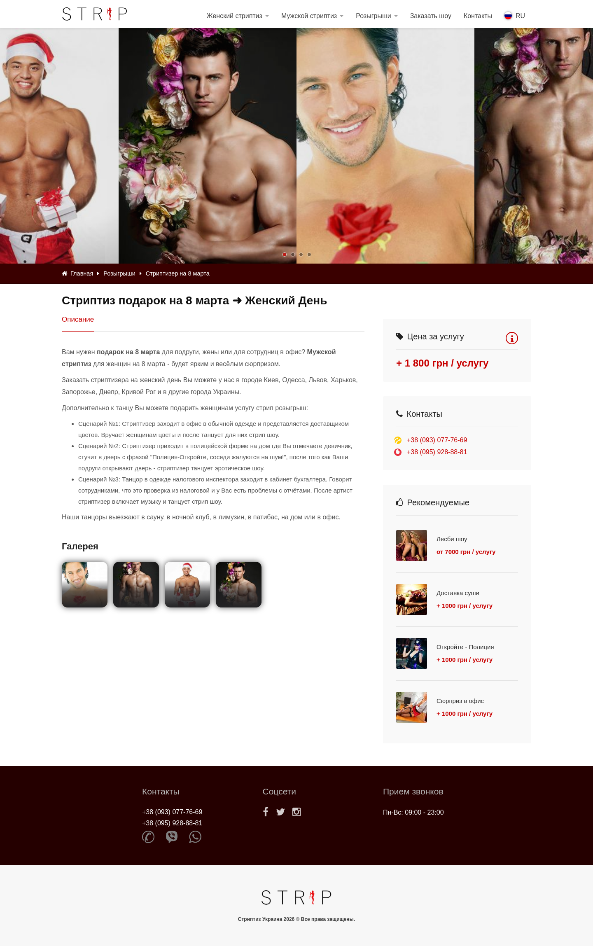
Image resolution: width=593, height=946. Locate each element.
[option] (385, 146)
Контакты (478, 15)
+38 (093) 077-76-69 (437, 440)
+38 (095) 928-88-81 (437, 451)
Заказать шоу (430, 15)
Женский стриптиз (234, 15)
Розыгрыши (373, 15)
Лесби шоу (452, 538)
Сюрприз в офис (460, 700)
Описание (78, 319)
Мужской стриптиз (309, 15)
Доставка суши (458, 592)
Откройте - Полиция (465, 646)
